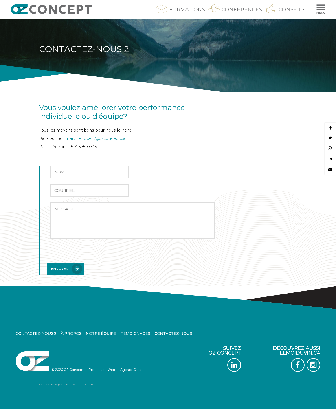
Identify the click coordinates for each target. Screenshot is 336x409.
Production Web (102, 370)
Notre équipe (101, 334)
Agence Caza (130, 370)
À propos (71, 334)
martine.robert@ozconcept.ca (95, 138)
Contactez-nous (173, 334)
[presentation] (81, 254)
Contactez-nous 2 (36, 334)
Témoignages (135, 334)
